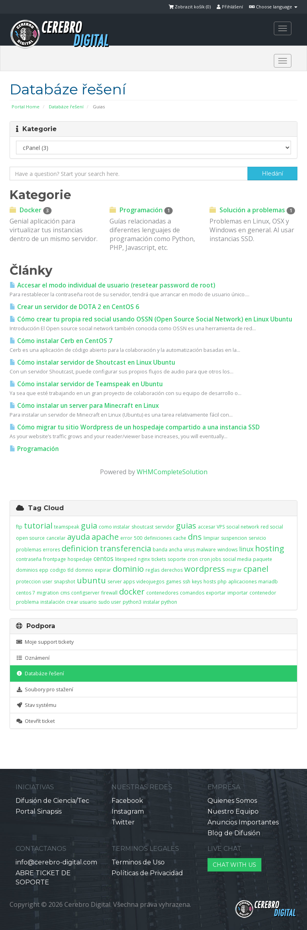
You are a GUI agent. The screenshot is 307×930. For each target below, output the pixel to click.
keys (197, 581)
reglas (152, 570)
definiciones (157, 538)
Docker (31, 210)
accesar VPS (211, 526)
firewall (109, 592)
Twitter (123, 822)
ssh (186, 581)
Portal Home (26, 107)
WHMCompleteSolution (172, 471)
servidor (164, 526)
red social (272, 526)
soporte (176, 559)
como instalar (114, 526)
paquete (262, 559)
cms (65, 592)
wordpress (204, 568)
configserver (85, 592)
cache (179, 538)
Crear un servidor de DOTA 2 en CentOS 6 (74, 307)
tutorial (38, 525)
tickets (159, 559)
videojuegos (150, 581)
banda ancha (167, 549)
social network (242, 526)
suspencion (234, 538)
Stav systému (36, 704)
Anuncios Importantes (243, 822)
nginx (144, 559)
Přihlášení (230, 7)
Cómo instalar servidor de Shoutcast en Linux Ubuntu (92, 362)
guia (89, 525)
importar (237, 592)
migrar (234, 570)
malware (206, 549)
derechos (172, 570)
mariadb (268, 581)
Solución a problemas (252, 210)
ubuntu (91, 580)
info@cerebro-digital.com (56, 862)
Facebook (127, 800)
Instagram (128, 811)
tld (71, 570)
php (222, 581)
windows (227, 549)
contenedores (162, 592)
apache (105, 536)
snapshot (64, 581)
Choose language (273, 7)
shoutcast (143, 526)
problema (27, 602)
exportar (216, 592)
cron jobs (210, 559)
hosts (209, 581)
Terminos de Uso (138, 862)
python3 (132, 602)
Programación (141, 210)
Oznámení (33, 657)
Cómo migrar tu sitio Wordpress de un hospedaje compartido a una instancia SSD (135, 427)
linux (246, 549)
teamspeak (66, 526)
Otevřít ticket (35, 720)
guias (186, 525)
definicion (80, 548)
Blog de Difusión (233, 833)
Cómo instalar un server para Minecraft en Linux (84, 405)
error (126, 538)
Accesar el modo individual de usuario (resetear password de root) (112, 285)
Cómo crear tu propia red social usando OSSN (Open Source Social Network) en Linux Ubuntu (151, 319)
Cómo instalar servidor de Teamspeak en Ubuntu (86, 384)
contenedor (262, 592)
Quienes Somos (232, 800)
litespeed (125, 559)
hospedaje (80, 559)
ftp (19, 526)
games (173, 581)
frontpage (54, 559)
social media (237, 559)
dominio (128, 568)
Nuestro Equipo (233, 811)
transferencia (125, 548)
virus (189, 549)
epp (43, 570)
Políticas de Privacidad (147, 873)
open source (30, 538)
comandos (192, 592)
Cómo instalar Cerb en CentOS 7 (61, 341)
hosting (269, 548)
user (47, 581)
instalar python (160, 602)
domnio (84, 570)
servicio (257, 538)
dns (195, 536)
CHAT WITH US (234, 864)
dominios (27, 570)
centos (104, 558)
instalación (52, 602)
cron (192, 559)
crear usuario (81, 602)
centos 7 (25, 592)
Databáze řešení (66, 107)
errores (51, 549)
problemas (28, 549)
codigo (58, 570)
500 (138, 538)
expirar (103, 570)
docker (132, 591)
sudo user (109, 602)
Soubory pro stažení (44, 689)
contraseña (29, 559)
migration (48, 592)
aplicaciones (242, 581)
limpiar (211, 538)
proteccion (28, 581)
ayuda (78, 536)
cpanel (255, 568)
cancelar (56, 538)
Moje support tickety (45, 641)
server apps (121, 581)
